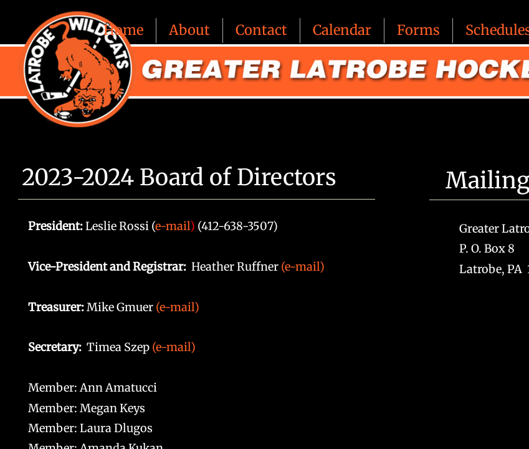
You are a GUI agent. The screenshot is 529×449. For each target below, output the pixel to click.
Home (123, 30)
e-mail (172, 226)
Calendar (342, 30)
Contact (261, 30)
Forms (418, 30)
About (189, 30)
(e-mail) (303, 266)
